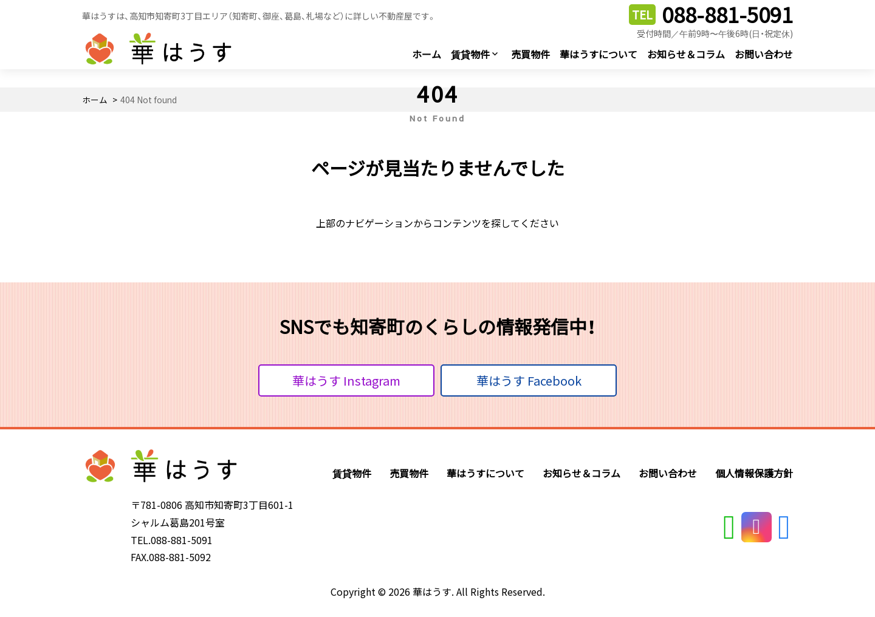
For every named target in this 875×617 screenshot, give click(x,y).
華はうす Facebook (529, 380)
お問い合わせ (764, 54)
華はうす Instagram (346, 380)
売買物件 (530, 54)
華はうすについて (598, 54)
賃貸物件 (470, 54)
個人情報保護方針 (754, 473)
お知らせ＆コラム (686, 54)
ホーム (426, 54)
